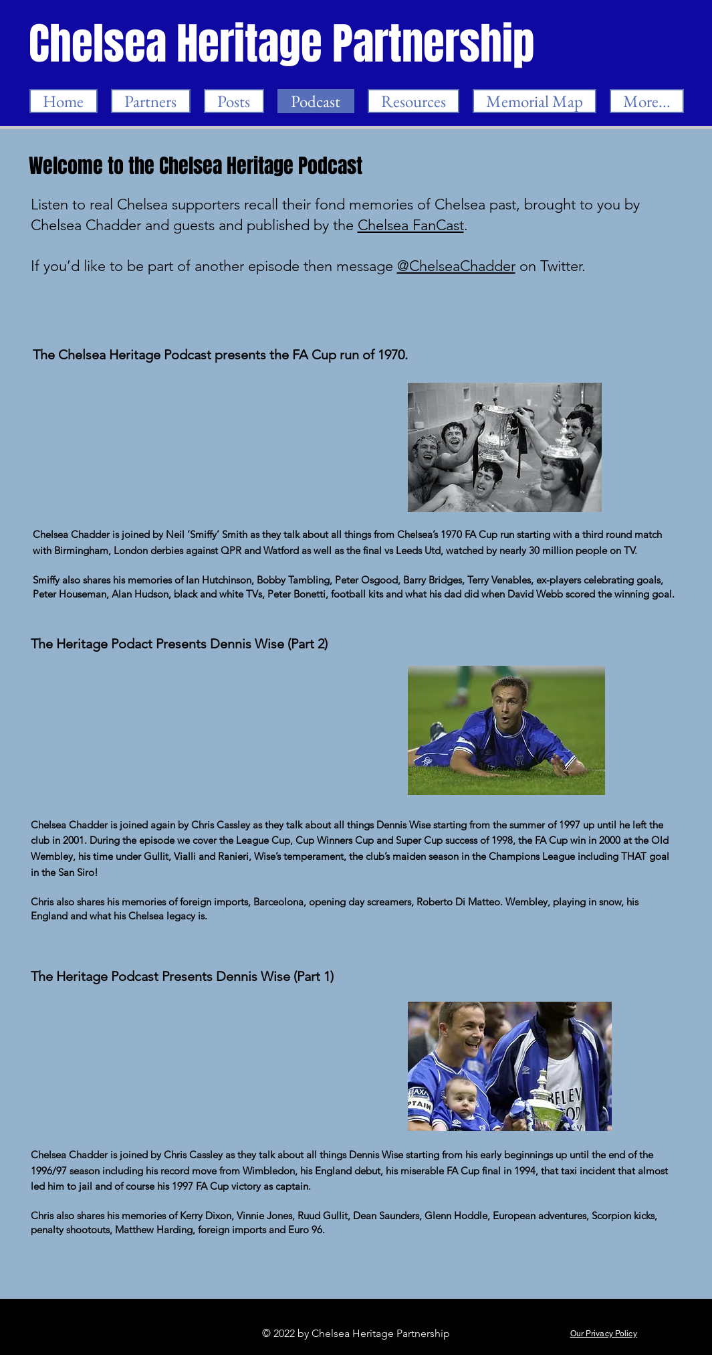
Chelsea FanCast (411, 225)
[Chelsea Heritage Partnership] (283, 43)
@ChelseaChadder (456, 266)
